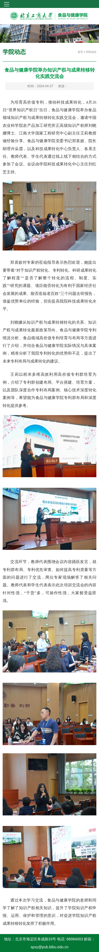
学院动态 (91, 51)
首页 (80, 51)
